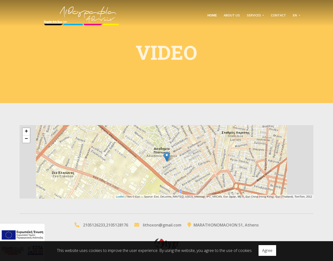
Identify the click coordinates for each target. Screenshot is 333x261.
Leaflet (120, 196)
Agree (267, 250)
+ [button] (26, 131)
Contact (278, 15)
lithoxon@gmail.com (162, 225)
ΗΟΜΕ (212, 15)
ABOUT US (232, 15)
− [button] (26, 139)
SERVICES (254, 15)
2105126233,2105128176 (105, 225)
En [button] (295, 15)
